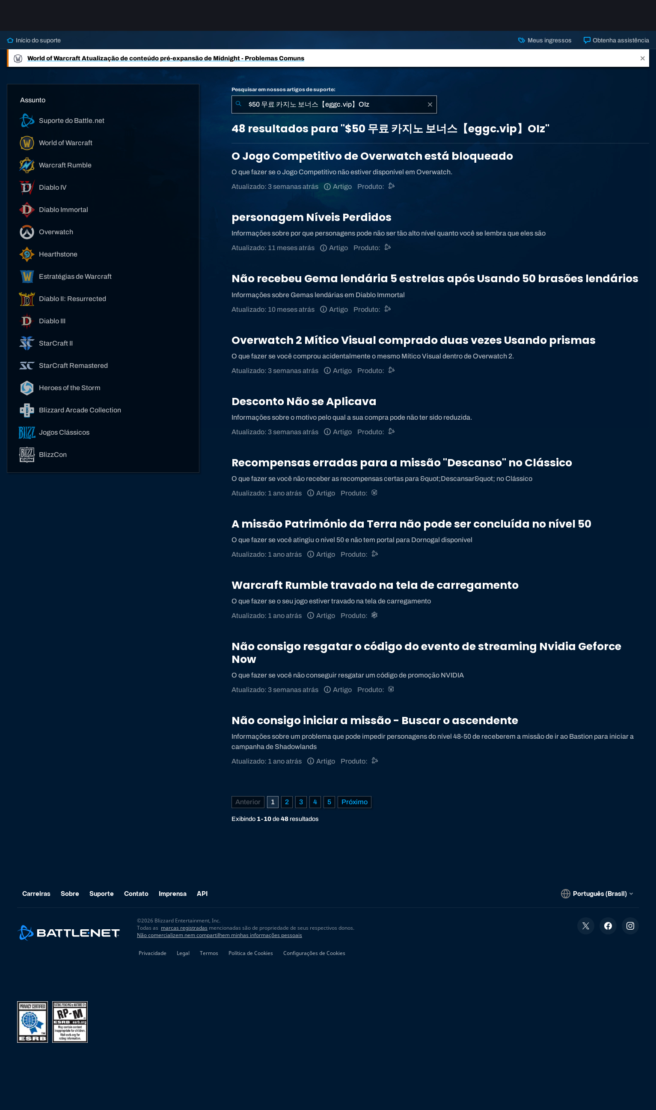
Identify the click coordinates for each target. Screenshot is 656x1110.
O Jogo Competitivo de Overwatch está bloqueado (372, 156)
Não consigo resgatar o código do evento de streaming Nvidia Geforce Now (426, 653)
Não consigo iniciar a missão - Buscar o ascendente (375, 720)
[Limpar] (430, 104)
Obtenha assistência (616, 40)
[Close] (642, 58)
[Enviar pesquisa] (238, 104)
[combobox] (334, 104)
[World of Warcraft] (375, 493)
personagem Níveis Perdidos (312, 217)
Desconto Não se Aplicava (304, 401)
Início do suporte (34, 40)
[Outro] (392, 186)
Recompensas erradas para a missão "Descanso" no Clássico (402, 462)
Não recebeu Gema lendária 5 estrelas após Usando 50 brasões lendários (435, 278)
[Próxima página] (354, 802)
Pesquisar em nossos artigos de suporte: (283, 89)
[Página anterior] (248, 802)
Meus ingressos (544, 40)
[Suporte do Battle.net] (388, 247)
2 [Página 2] (287, 802)
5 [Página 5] (329, 802)
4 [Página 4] (315, 802)
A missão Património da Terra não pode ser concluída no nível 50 (411, 523)
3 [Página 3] (301, 802)
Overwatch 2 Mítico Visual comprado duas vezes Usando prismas (414, 340)
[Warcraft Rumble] (375, 615)
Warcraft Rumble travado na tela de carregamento (375, 585)
